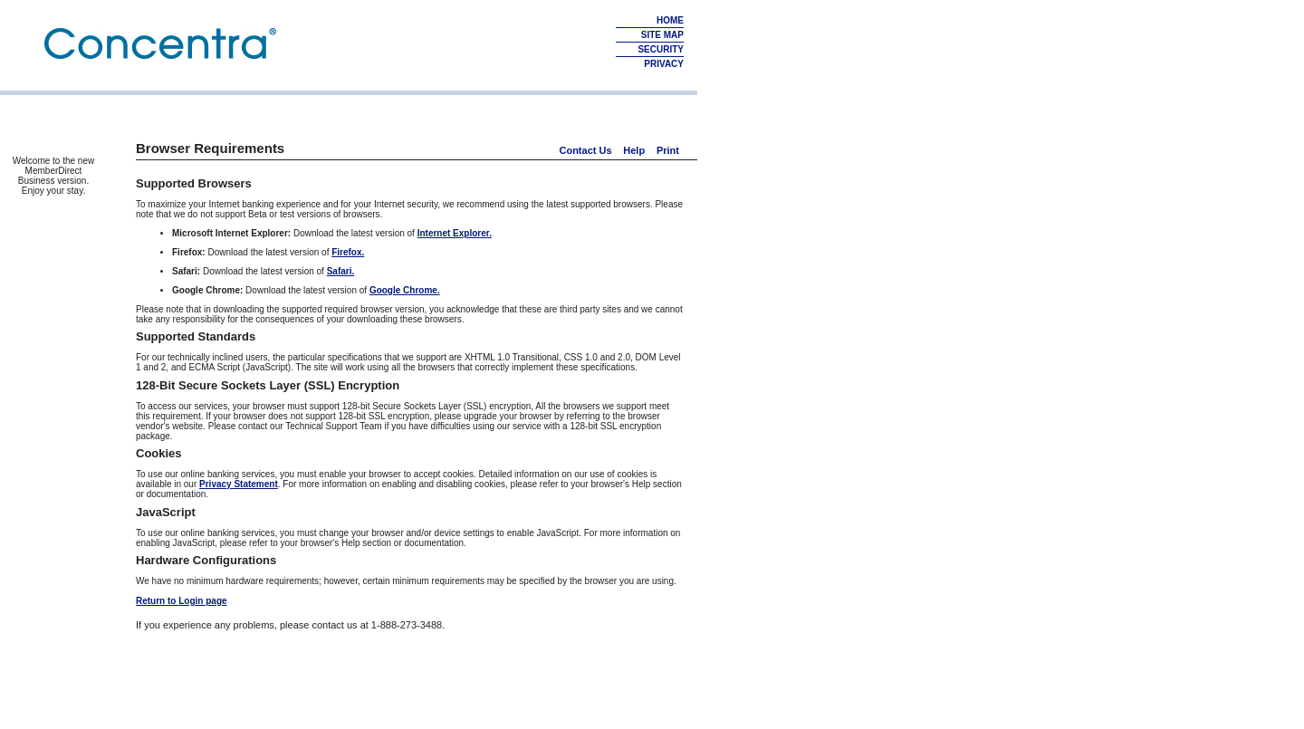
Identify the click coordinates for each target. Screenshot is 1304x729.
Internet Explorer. (454, 233)
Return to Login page (181, 601)
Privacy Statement (238, 484)
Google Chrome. (404, 290)
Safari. (341, 271)
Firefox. (347, 252)
